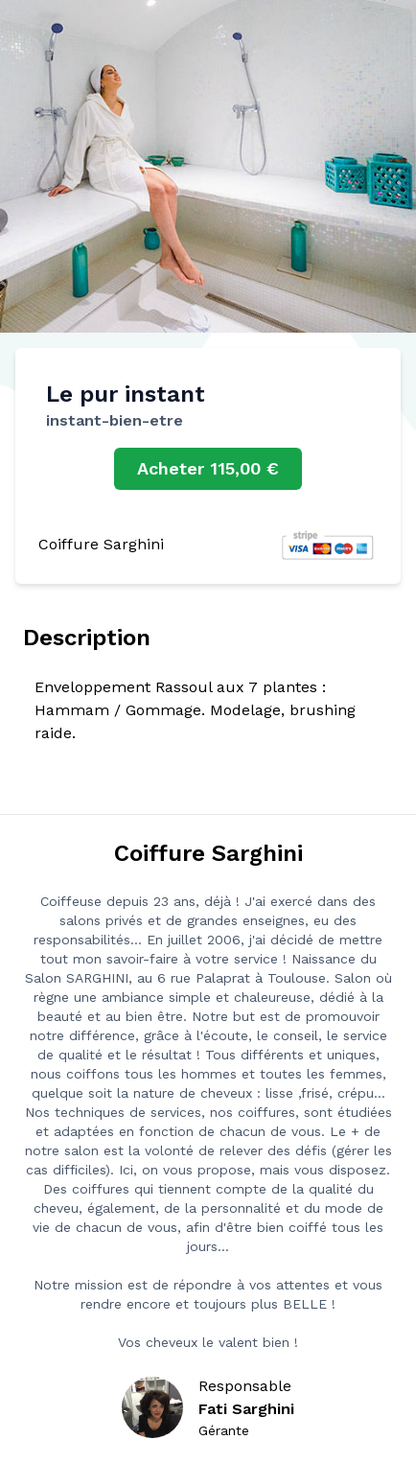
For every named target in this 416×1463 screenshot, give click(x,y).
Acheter (208, 468)
